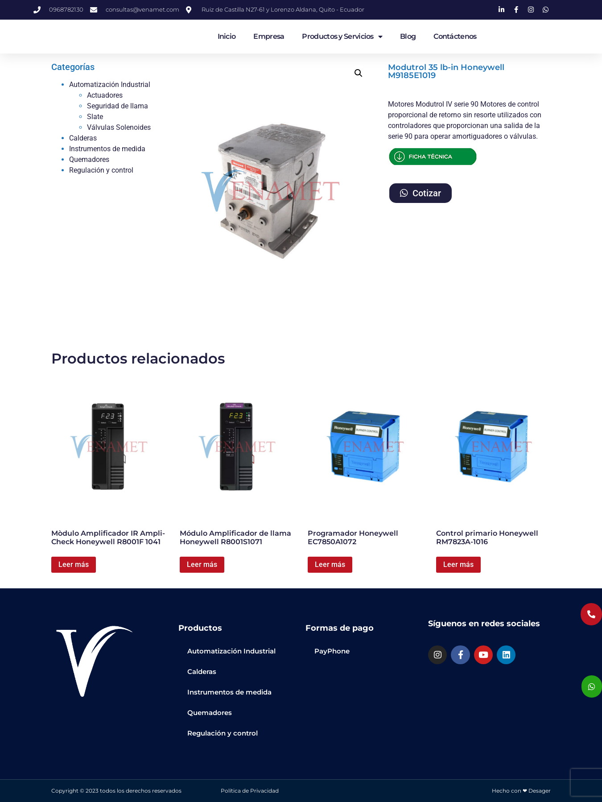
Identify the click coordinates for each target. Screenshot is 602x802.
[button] (358, 73)
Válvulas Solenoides (119, 127)
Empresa (268, 36)
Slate (95, 116)
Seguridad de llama (117, 106)
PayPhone (332, 651)
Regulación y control (101, 170)
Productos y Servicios (342, 37)
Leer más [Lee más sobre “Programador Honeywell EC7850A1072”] (330, 564)
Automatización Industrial (109, 84)
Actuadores (105, 95)
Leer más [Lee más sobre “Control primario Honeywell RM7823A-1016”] (458, 564)
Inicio (227, 36)
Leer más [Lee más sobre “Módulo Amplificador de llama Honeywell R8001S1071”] (202, 564)
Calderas (83, 138)
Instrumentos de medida (107, 149)
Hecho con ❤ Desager (521, 790)
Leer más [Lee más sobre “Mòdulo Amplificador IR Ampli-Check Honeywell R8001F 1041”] (73, 564)
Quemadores (89, 159)
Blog (408, 36)
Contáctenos (454, 36)
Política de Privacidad (250, 790)
